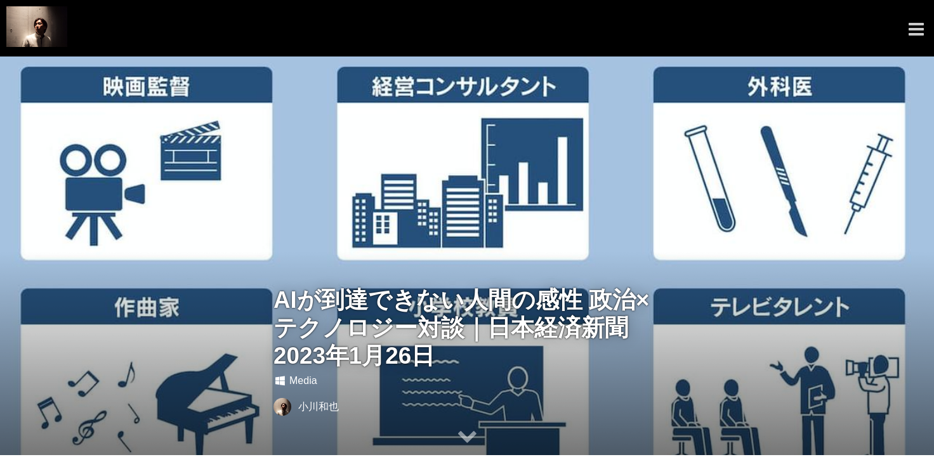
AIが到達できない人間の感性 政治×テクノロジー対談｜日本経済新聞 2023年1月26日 (461, 328)
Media (295, 380)
